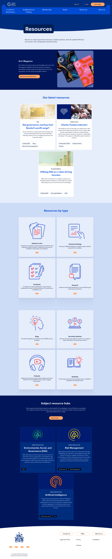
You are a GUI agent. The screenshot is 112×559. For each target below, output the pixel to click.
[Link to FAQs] (83, 533)
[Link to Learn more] (56, 418)
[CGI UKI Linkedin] (10, 547)
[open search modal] (75, 4)
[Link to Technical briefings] (75, 252)
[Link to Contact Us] (66, 533)
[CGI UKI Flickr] (27, 547)
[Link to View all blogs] (37, 344)
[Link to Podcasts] (37, 385)
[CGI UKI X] (22, 547)
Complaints (96, 539)
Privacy (78, 539)
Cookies (78, 545)
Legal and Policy (65, 539)
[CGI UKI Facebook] (16, 547)
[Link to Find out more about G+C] (29, 76)
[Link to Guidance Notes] (37, 252)
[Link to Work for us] (99, 533)
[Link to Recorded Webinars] (75, 344)
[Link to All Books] (75, 385)
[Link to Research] (75, 293)
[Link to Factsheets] (37, 293)
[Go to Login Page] (85, 4)
